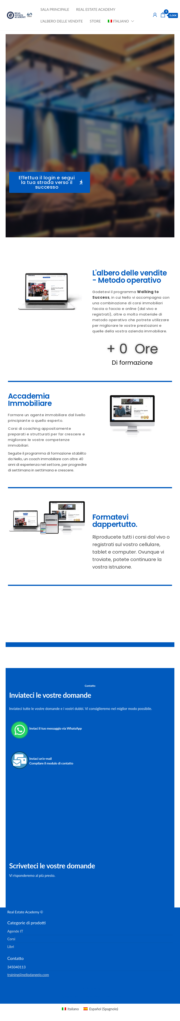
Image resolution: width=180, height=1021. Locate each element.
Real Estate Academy (95, 9)
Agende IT (15, 931)
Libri (10, 946)
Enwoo (87, 996)
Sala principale (54, 9)
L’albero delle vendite (61, 21)
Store (95, 21)
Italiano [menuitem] (73, 1009)
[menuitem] (119, 21)
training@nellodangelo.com (28, 975)
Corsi (11, 939)
